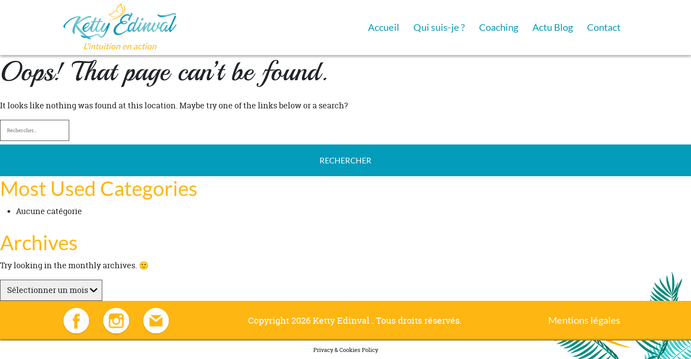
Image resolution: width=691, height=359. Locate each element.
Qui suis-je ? (439, 27)
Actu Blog (552, 27)
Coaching (498, 27)
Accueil (383, 27)
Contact (603, 27)
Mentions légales (584, 320)
